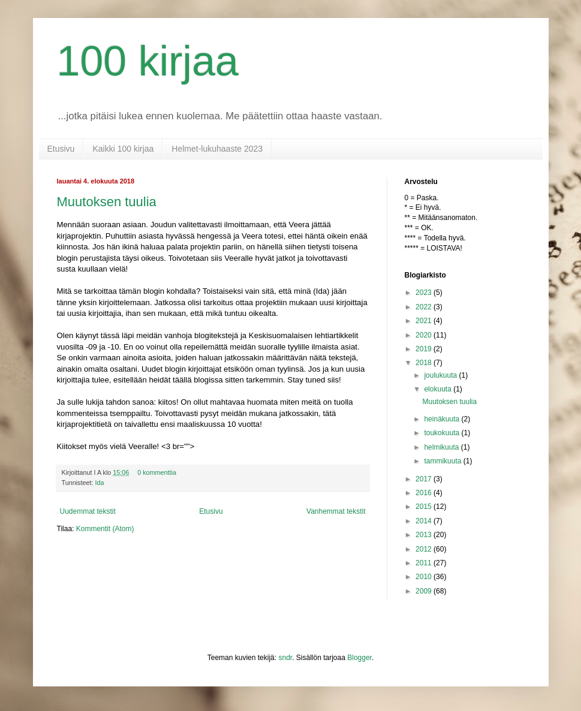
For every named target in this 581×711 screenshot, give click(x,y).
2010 (425, 577)
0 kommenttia (156, 472)
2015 (425, 506)
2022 (425, 307)
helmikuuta (442, 447)
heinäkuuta (442, 419)
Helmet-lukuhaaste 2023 (217, 148)
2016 (425, 493)
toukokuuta (442, 433)
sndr (285, 657)
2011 (425, 563)
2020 (425, 335)
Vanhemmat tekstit (335, 511)
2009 (425, 591)
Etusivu (61, 148)
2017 (425, 479)
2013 (425, 535)
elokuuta (438, 389)
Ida (99, 482)
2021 (425, 321)
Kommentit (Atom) (105, 529)
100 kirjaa (148, 61)
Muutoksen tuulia (106, 201)
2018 (425, 362)
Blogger (359, 657)
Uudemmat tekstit (88, 511)
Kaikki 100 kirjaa (122, 148)
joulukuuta (441, 375)
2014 (425, 521)
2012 (425, 549)
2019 (425, 349)
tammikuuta (443, 461)
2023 (425, 292)
